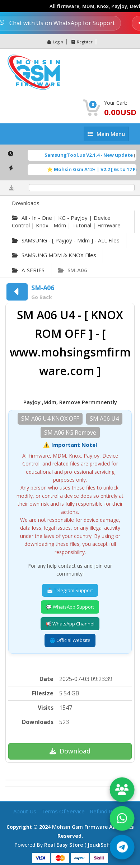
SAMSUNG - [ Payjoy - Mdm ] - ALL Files (66, 240)
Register (82, 41)
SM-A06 (72, 270)
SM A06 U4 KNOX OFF (50, 418)
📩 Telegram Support (70, 590)
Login (55, 41)
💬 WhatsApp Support (70, 607)
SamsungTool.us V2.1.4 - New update (95, 155)
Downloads (25, 203)
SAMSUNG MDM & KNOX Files (54, 255)
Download (70, 751)
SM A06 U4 (104, 418)
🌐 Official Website (70, 640)
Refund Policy (106, 811)
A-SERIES (28, 270)
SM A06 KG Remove (70, 432)
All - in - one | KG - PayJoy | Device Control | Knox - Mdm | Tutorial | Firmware (66, 221)
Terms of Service (63, 811)
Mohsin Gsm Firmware (80, 826)
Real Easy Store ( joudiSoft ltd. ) (85, 844)
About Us (25, 811)
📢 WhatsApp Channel (70, 623)
